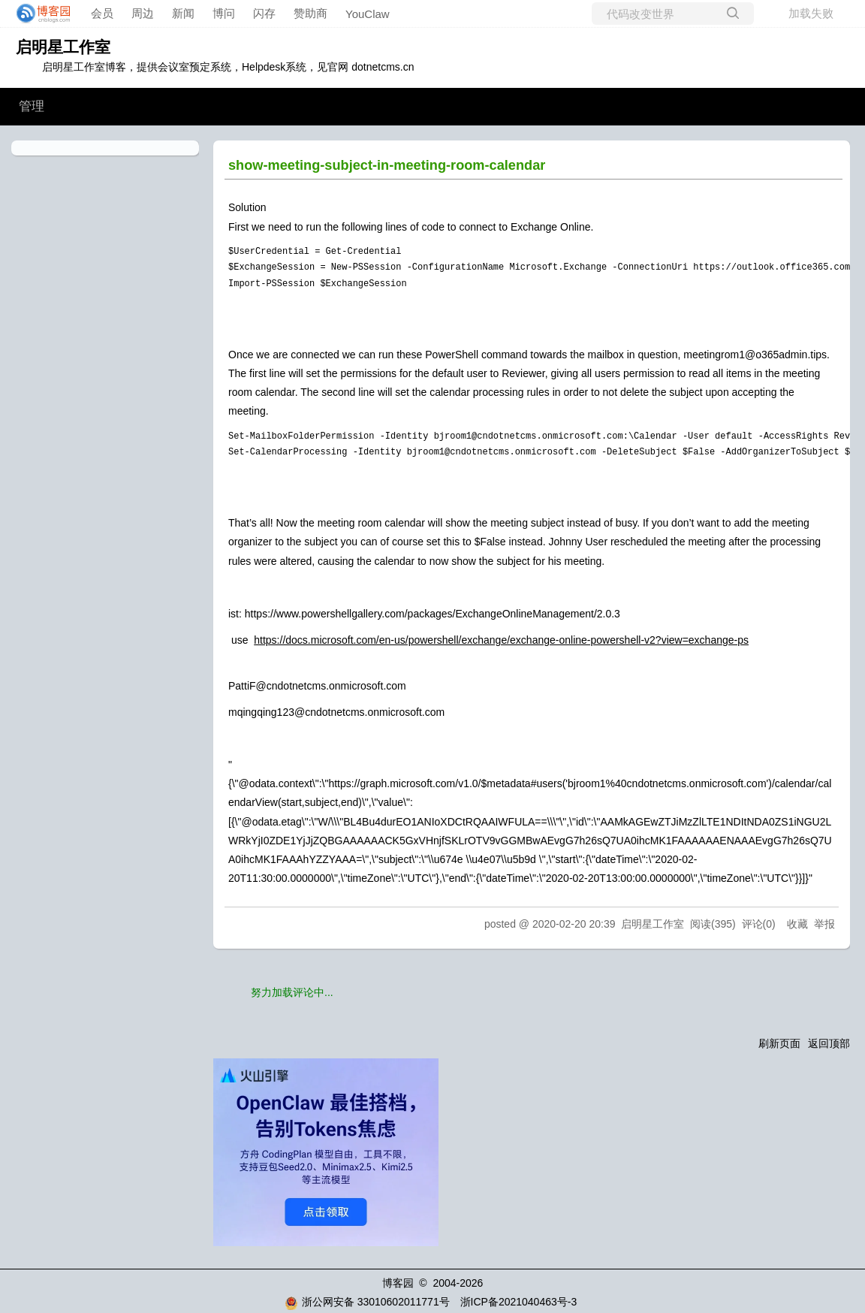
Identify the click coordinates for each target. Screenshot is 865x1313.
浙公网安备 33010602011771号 (367, 1302)
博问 (223, 13)
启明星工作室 (63, 47)
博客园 (398, 1283)
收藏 (797, 924)
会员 (102, 13)
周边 (142, 13)
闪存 (264, 13)
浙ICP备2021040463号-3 (518, 1302)
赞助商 (310, 13)
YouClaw (367, 14)
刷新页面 (779, 1043)
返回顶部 (829, 1043)
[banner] (39, 13)
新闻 (183, 13)
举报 (824, 924)
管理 (31, 106)
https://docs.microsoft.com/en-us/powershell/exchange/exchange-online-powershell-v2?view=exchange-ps (501, 640)
